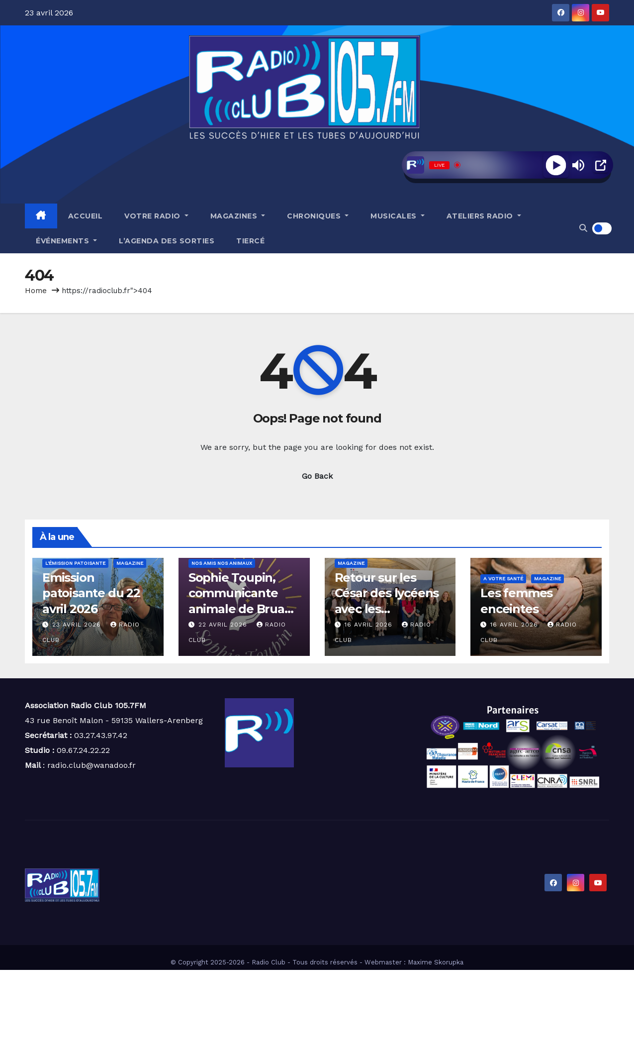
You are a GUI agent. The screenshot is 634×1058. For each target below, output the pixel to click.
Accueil (85, 216)
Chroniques (318, 216)
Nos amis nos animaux (221, 563)
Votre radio (156, 216)
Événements (66, 240)
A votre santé (503, 578)
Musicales (397, 216)
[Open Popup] (600, 165)
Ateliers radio (484, 216)
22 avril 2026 (224, 624)
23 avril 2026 (77, 624)
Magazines (238, 216)
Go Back (317, 476)
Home (36, 290)
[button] (583, 228)
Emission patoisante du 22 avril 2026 (91, 593)
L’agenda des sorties (166, 240)
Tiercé (250, 240)
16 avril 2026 (370, 624)
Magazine (129, 563)
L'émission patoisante (75, 563)
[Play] (555, 165)
